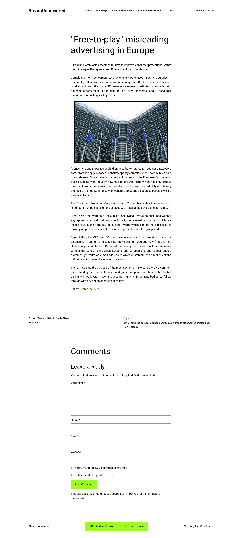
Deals (59, 318)
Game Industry (90, 289)
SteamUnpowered (46, 10)
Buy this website (205, 10)
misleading (203, 322)
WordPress (207, 526)
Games (192, 322)
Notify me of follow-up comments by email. (101, 467)
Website (76, 452)
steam (134, 326)
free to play (181, 322)
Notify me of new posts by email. (95, 475)
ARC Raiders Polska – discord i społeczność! (116, 526)
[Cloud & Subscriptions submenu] (164, 10)
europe (144, 322)
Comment (78, 382)
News (66, 318)
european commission (162, 322)
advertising (129, 322)
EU (138, 322)
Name (75, 420)
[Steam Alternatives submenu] (134, 10)
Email (75, 436)
